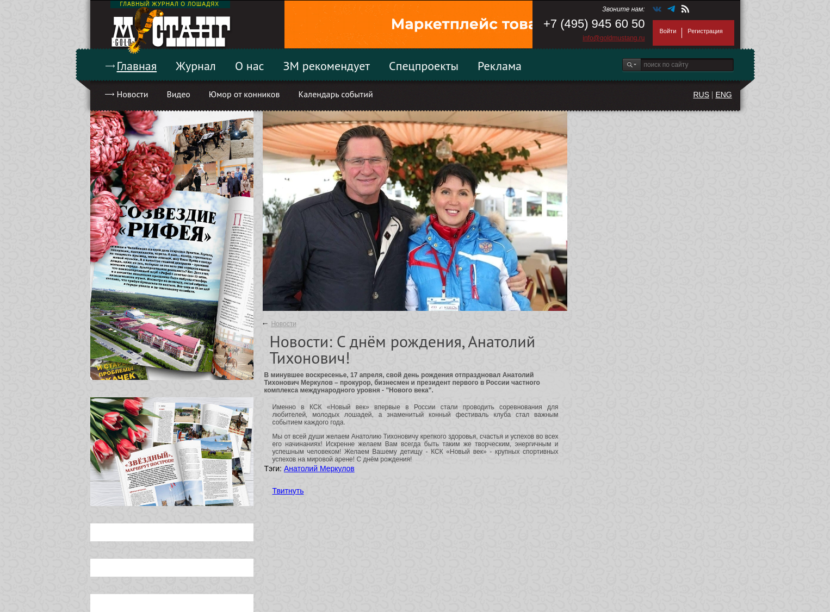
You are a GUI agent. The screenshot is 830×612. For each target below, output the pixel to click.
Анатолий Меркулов (319, 468)
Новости (132, 94)
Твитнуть (288, 490)
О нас (249, 65)
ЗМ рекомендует (326, 65)
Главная (137, 65)
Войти (668, 31)
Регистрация (704, 31)
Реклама (500, 65)
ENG (723, 94)
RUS (701, 94)
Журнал (196, 65)
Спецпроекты (424, 65)
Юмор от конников (244, 94)
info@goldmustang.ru (614, 38)
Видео (178, 94)
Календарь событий (335, 94)
